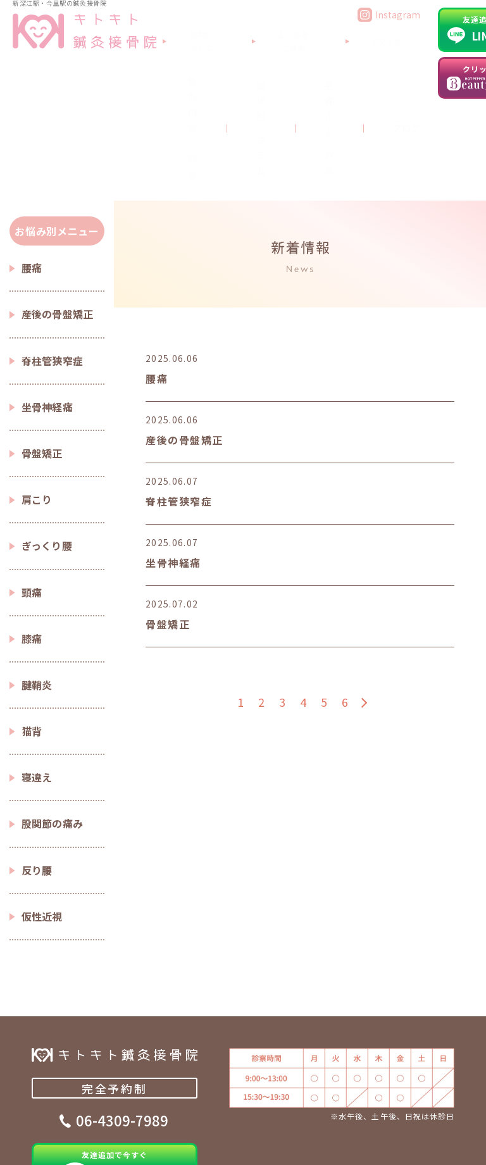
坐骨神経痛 (47, 305)
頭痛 (32, 490)
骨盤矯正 (42, 351)
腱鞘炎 (37, 582)
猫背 (32, 629)
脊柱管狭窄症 (53, 258)
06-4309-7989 (122, 1023)
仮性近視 (42, 814)
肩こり (37, 397)
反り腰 (37, 768)
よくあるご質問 (261, 34)
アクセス (335, 34)
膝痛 (32, 536)
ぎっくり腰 (47, 443)
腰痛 (32, 165)
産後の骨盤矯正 (58, 212)
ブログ (338, 68)
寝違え (37, 675)
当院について (178, 34)
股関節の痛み (53, 721)
